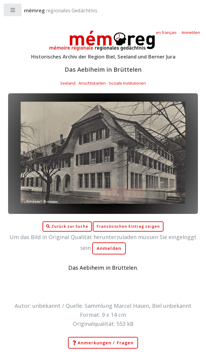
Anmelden (109, 248)
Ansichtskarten (92, 83)
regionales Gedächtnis (54, 10)
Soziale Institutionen (127, 83)
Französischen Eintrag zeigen (128, 226)
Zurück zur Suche (67, 226)
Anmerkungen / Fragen (103, 342)
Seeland (67, 83)
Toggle (13, 11)
